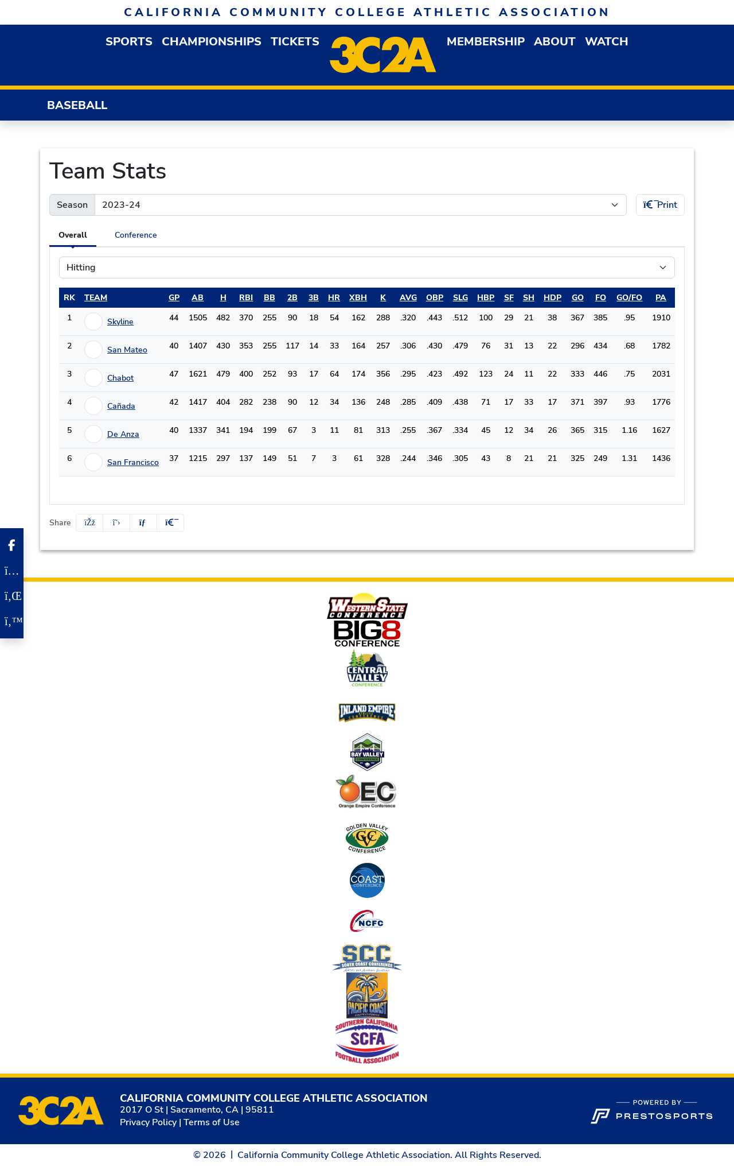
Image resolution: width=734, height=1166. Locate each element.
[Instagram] (12, 570)
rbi (246, 297)
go (578, 297)
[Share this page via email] (143, 523)
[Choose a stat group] (367, 267)
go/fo (629, 297)
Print (660, 205)
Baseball (77, 105)
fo (600, 297)
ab (198, 297)
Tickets (295, 41)
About (555, 41)
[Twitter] (12, 621)
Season (72, 205)
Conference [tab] (136, 235)
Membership (486, 41)
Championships (211, 41)
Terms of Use (212, 1122)
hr (334, 297)
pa (660, 297)
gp (174, 297)
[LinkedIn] (12, 596)
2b (292, 297)
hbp (485, 297)
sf (509, 297)
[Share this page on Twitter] (116, 523)
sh (528, 297)
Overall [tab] (72, 235)
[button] (129, 41)
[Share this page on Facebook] (89, 523)
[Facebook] (12, 545)
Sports (129, 41)
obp (434, 297)
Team (95, 297)
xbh (358, 297)
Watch (606, 41)
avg (408, 297)
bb (269, 297)
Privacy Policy (148, 1122)
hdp (552, 297)
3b (314, 297)
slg (460, 297)
